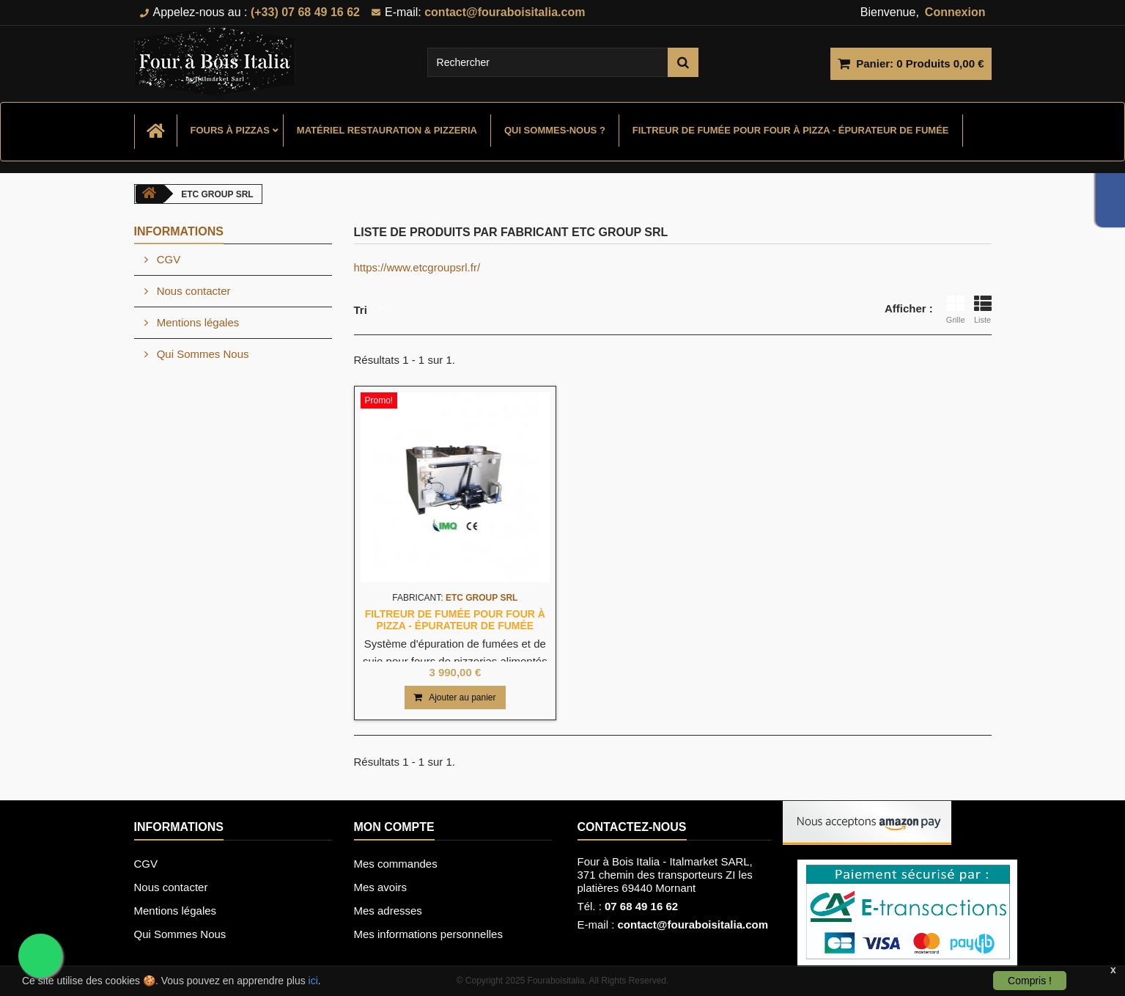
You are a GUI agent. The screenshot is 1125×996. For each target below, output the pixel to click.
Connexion (955, 12)
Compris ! (1030, 980)
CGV (167, 259)
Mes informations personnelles (428, 934)
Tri (360, 310)
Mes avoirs (380, 887)
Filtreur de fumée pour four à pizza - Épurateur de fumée (790, 130)
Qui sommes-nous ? (554, 130)
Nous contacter (192, 291)
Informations (179, 231)
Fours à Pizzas (230, 130)
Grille (955, 309)
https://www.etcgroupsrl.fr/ (417, 267)
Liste (983, 309)
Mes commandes (396, 863)
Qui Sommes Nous (201, 354)
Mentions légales (197, 322)
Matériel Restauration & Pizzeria (387, 130)
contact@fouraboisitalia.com (693, 924)
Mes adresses (388, 910)
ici (313, 980)
